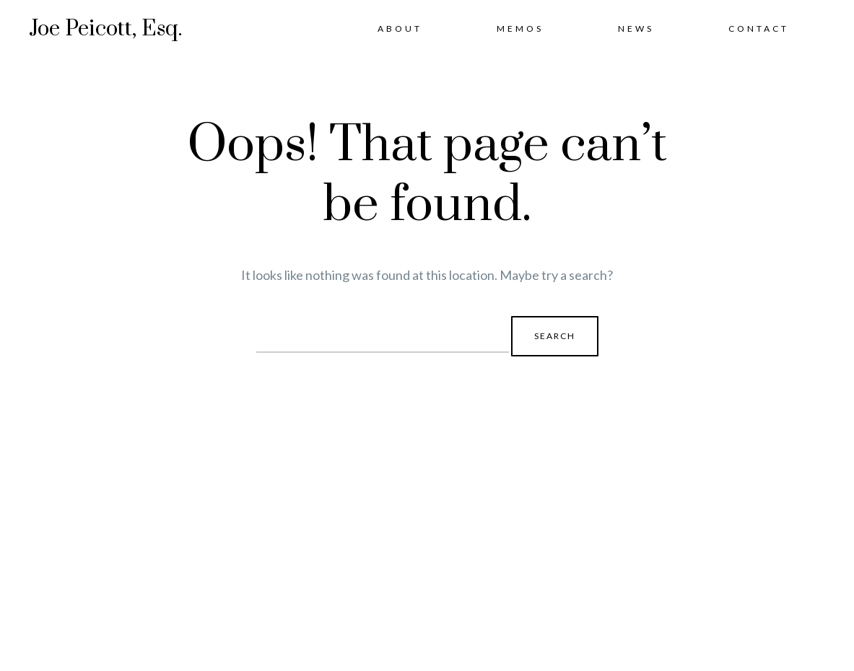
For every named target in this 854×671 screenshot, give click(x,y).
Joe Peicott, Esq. (105, 29)
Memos (520, 28)
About (400, 28)
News (636, 28)
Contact (758, 28)
